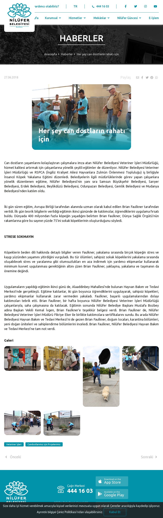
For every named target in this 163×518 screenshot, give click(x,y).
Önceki (12, 457)
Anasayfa (50, 54)
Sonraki (149, 457)
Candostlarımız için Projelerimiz (44, 444)
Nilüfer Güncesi (129, 18)
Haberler (67, 54)
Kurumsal (53, 18)
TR (75, 6)
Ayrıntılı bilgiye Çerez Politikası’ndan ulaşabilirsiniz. (70, 514)
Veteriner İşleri (13, 444)
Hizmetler (77, 18)
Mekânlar (102, 18)
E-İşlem (154, 18)
